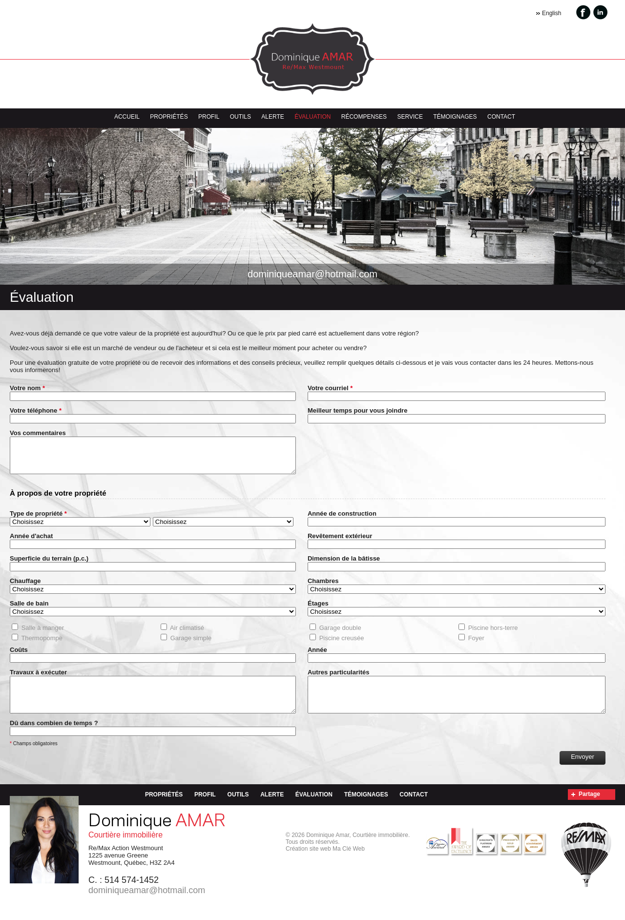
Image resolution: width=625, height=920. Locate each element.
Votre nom (27, 388)
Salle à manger (42, 635)
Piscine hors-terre (493, 635)
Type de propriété (37, 520)
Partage (589, 808)
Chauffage (25, 588)
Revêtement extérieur (340, 543)
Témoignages (455, 116)
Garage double (340, 635)
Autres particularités (338, 679)
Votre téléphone (36, 410)
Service (409, 116)
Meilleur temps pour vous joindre (357, 410)
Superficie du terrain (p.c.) (49, 565)
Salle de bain (29, 610)
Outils (240, 116)
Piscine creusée (341, 645)
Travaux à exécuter (38, 679)
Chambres (323, 588)
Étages (318, 610)
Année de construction (342, 520)
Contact (501, 116)
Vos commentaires (38, 433)
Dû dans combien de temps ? (54, 737)
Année (317, 657)
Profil (208, 116)
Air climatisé (187, 635)
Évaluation (312, 116)
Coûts (19, 657)
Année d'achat (31, 543)
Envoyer (582, 771)
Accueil (127, 116)
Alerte (272, 116)
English (551, 13)
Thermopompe (41, 645)
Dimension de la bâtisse (344, 565)
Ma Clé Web (349, 863)
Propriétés (169, 116)
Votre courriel (330, 388)
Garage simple (191, 645)
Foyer (476, 645)
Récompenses (364, 116)
